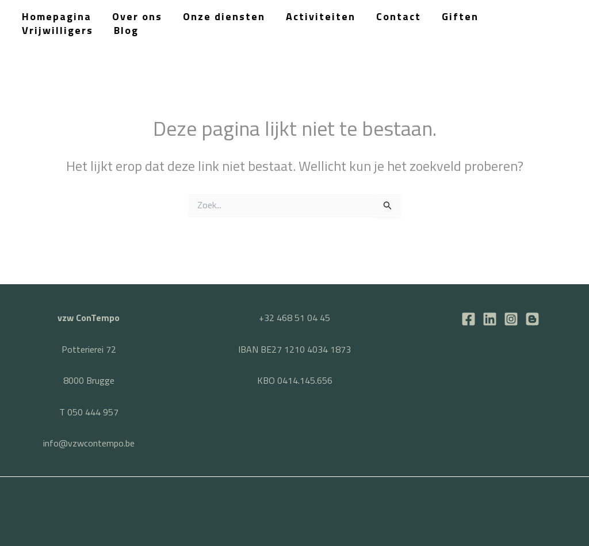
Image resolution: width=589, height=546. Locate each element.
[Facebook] (468, 319)
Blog (126, 30)
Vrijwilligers (57, 30)
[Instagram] (511, 319)
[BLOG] (532, 319)
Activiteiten (320, 16)
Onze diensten (224, 16)
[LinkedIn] (490, 319)
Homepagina (56, 16)
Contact (398, 16)
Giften (460, 16)
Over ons (137, 16)
